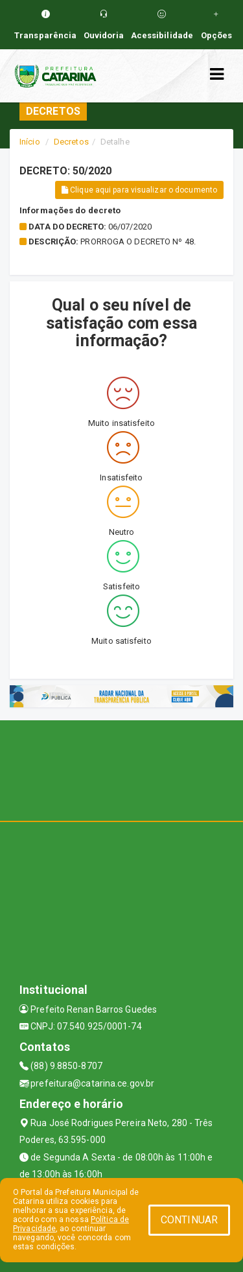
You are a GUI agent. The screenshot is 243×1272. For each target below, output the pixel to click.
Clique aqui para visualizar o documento (139, 189)
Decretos (71, 142)
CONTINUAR (189, 1220)
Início (29, 142)
